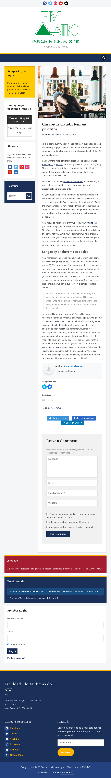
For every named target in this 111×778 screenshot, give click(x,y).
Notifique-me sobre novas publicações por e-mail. (71, 527)
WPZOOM (67, 772)
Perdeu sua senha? (16, 658)
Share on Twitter (59, 418)
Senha (10, 631)
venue (58, 408)
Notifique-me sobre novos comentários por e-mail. (71, 522)
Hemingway (47, 164)
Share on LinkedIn (74, 423)
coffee (51, 408)
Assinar (65, 752)
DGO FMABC (53, 598)
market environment (73, 181)
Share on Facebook (85, 418)
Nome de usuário (15, 618)
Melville (59, 164)
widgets (57, 325)
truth (44, 272)
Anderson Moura (53, 134)
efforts (89, 223)
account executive (50, 347)
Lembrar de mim (16, 645)
